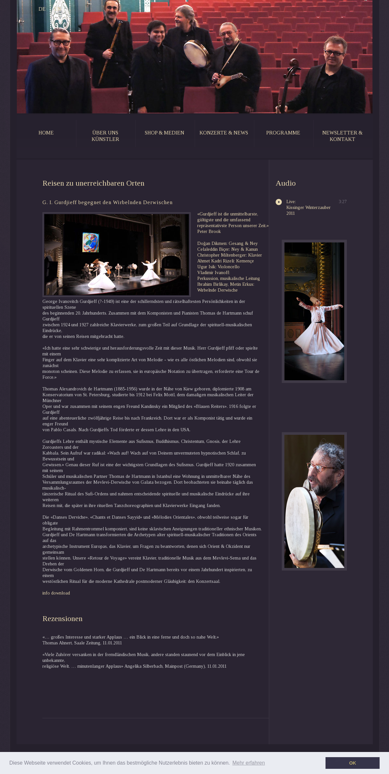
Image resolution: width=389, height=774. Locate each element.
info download (56, 593)
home (46, 132)
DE (31, 9)
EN (47, 9)
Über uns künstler (105, 136)
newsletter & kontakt (342, 136)
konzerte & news (224, 132)
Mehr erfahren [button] (248, 763)
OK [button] (352, 763)
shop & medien (164, 132)
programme (283, 132)
